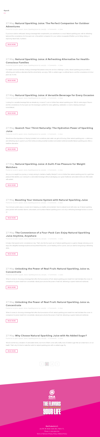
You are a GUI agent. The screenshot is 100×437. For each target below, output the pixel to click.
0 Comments (52, 29)
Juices (26, 29)
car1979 (43, 29)
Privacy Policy (52, 434)
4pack (21, 29)
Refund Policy (62, 434)
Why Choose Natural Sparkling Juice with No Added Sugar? (51, 335)
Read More (12, 44)
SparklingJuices (33, 29)
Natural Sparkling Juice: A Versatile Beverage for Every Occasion (54, 95)
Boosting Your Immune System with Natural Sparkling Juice (51, 199)
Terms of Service (42, 434)
